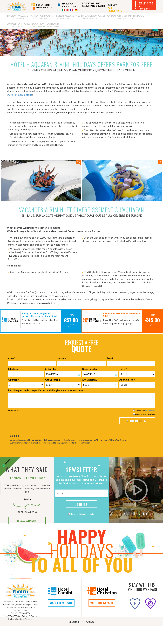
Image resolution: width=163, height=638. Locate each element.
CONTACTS (12, 27)
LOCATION (137, 17)
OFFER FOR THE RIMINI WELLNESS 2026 (121, 326)
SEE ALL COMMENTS (27, 532)
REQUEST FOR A (146, 6)
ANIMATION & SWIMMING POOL (97, 17)
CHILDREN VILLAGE (49, 17)
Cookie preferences (23, 631)
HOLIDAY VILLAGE (15, 17)
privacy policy (150, 422)
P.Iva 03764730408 (12, 628)
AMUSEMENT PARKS (121, 17)
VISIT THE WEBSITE (61, 614)
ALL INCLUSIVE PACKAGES (70, 17)
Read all (27, 510)
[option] (41, 333)
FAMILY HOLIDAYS (32, 17)
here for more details (33, 98)
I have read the (82, 526)
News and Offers (93, 491)
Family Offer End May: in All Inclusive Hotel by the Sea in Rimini (39, 326)
